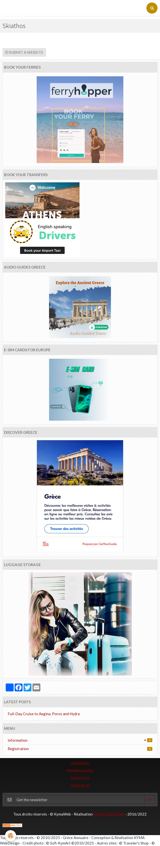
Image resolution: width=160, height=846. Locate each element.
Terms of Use (80, 778)
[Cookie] (10, 835)
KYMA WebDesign (108, 814)
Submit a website (24, 52)
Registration (80, 748)
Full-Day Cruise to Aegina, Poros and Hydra (44, 713)
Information (80, 740)
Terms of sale (80, 785)
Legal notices (80, 763)
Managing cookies (80, 770)
